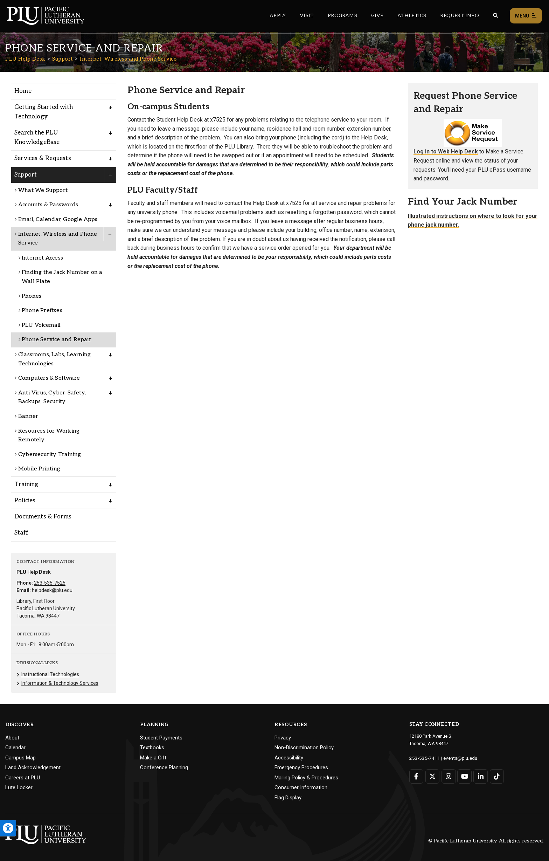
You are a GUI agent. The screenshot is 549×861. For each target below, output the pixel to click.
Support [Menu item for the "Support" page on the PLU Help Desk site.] (25, 174)
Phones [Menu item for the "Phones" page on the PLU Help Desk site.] (31, 296)
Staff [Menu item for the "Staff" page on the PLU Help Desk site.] (21, 532)
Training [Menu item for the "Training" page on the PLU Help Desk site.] (26, 484)
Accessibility (288, 758)
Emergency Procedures (301, 767)
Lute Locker (19, 787)
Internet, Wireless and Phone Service (128, 59)
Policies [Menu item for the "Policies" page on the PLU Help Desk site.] (25, 500)
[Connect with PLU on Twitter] (432, 776)
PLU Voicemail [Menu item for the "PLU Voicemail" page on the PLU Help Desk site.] (41, 325)
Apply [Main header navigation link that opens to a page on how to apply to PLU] (278, 16)
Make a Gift (153, 758)
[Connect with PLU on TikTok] (496, 776)
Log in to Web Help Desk (446, 151)
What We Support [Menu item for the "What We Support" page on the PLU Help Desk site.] (43, 190)
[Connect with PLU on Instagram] (448, 776)
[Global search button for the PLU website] (495, 15)
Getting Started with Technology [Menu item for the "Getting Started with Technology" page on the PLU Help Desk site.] (43, 112)
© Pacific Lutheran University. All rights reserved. (486, 840)
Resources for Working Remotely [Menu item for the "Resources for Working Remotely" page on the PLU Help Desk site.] (48, 435)
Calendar (15, 747)
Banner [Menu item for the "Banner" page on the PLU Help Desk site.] (28, 416)
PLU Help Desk (25, 59)
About (12, 738)
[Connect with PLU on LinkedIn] (480, 776)
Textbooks (152, 747)
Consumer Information (300, 787)
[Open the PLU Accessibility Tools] (8, 828)
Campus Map (20, 758)
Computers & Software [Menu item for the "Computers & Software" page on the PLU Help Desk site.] (49, 378)
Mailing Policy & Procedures (306, 777)
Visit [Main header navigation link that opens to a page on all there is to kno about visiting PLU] (307, 16)
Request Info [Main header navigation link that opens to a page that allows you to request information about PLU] (459, 16)
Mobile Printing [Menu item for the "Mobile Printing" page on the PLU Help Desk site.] (39, 469)
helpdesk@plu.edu (52, 590)
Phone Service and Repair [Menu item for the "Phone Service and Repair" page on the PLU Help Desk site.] (56, 339)
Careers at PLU (22, 777)
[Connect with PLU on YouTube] (464, 776)
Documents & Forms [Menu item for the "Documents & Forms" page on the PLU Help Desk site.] (42, 516)
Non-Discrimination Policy (304, 747)
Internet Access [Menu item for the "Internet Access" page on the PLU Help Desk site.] (42, 258)
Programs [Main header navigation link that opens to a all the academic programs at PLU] (342, 16)
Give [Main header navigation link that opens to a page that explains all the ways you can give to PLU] (377, 16)
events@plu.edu (456, 757)
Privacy (282, 738)
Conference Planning (164, 767)
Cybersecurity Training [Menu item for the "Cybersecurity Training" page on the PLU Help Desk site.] (49, 454)
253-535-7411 (423, 757)
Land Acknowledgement (33, 767)
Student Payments (161, 738)
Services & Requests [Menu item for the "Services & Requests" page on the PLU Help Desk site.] (42, 158)
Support (62, 59)
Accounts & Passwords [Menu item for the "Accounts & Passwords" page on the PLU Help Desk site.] (48, 204)
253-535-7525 (49, 583)
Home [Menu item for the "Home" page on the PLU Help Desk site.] (23, 91)
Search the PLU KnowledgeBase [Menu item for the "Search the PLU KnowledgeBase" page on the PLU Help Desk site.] (37, 137)
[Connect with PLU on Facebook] (416, 776)
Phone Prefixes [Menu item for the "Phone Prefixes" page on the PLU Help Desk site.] (42, 310)
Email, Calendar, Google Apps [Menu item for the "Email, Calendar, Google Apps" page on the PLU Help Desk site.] (58, 219)
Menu (526, 16)
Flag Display (287, 797)
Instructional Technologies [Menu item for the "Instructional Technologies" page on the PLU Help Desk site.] (50, 674)
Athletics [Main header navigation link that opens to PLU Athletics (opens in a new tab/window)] (411, 16)
